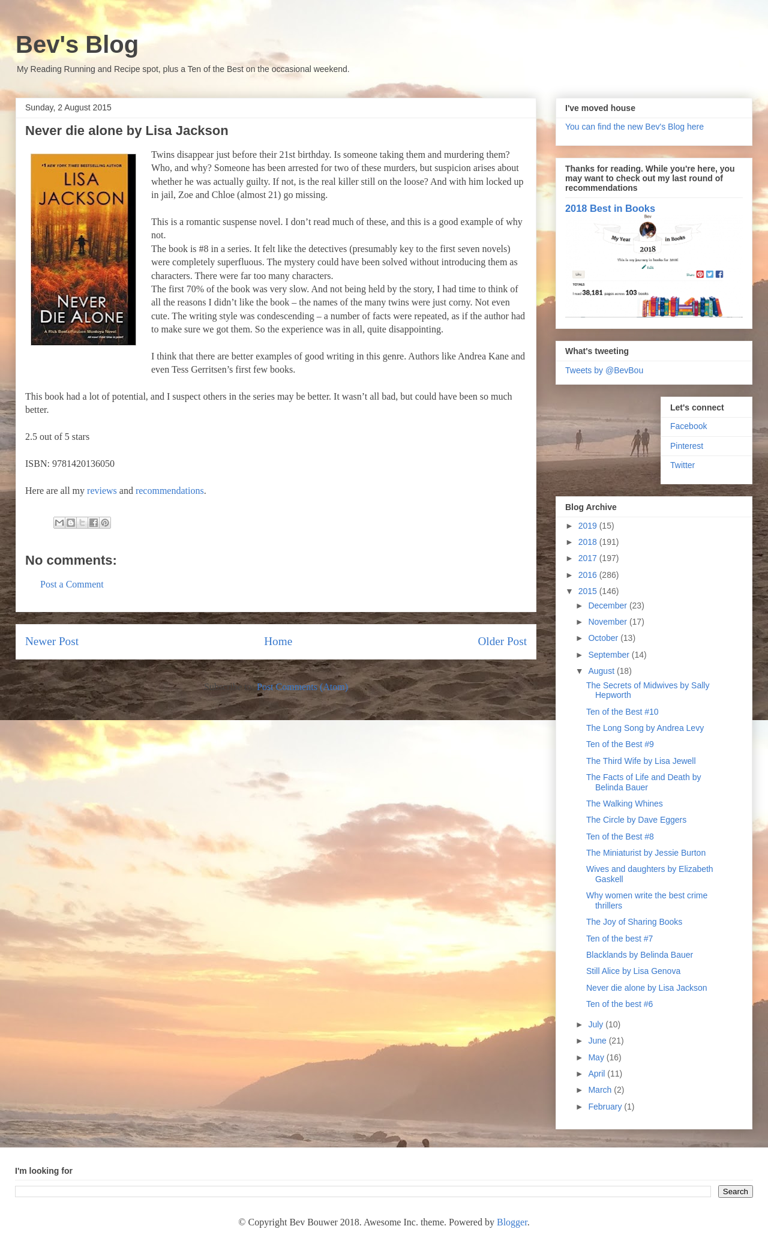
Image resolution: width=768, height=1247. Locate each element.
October (604, 638)
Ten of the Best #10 (622, 712)
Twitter (682, 465)
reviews (102, 490)
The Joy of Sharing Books (634, 922)
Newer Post (52, 641)
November (608, 622)
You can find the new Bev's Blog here (634, 126)
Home (278, 641)
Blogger (512, 1222)
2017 (588, 558)
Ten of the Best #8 (620, 836)
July (596, 1024)
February (606, 1106)
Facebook (688, 426)
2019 (588, 525)
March (601, 1090)
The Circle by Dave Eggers (636, 820)
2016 (588, 575)
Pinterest (686, 446)
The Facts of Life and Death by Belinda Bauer (643, 782)
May (597, 1057)
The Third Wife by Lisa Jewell (641, 761)
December (608, 605)
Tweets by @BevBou (604, 370)
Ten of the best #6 (619, 1004)
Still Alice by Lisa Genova (633, 971)
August (602, 671)
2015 (588, 591)
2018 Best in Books (610, 208)
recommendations (170, 490)
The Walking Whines (624, 803)
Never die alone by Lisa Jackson (646, 988)
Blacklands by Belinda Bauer (639, 955)
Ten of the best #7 (619, 938)
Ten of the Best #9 (620, 744)
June (598, 1040)
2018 (588, 542)
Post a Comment (72, 584)
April (597, 1073)
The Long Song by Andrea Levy (645, 728)
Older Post (502, 641)
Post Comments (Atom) (302, 687)
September (609, 655)
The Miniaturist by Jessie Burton (646, 853)
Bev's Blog (77, 44)
